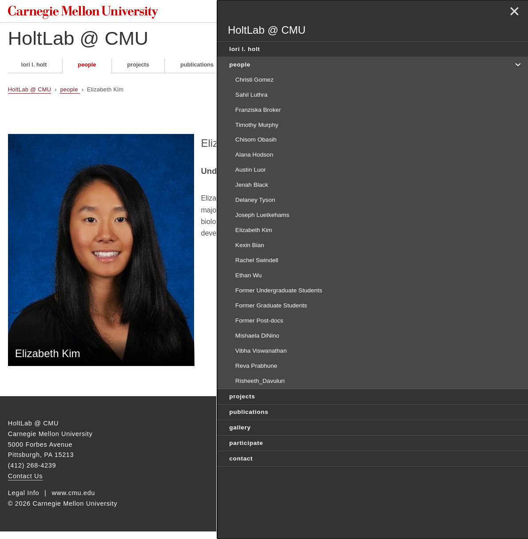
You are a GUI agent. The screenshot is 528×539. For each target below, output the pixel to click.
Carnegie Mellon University (74, 13)
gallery (254, 68)
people (87, 68)
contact (364, 68)
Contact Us (25, 483)
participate (308, 68)
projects (138, 68)
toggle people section (517, 64)
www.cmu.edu (73, 500)
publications (197, 68)
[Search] (339, 12)
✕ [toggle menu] (513, 13)
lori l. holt (34, 68)
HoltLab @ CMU (85, 42)
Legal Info (23, 500)
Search (380, 12)
